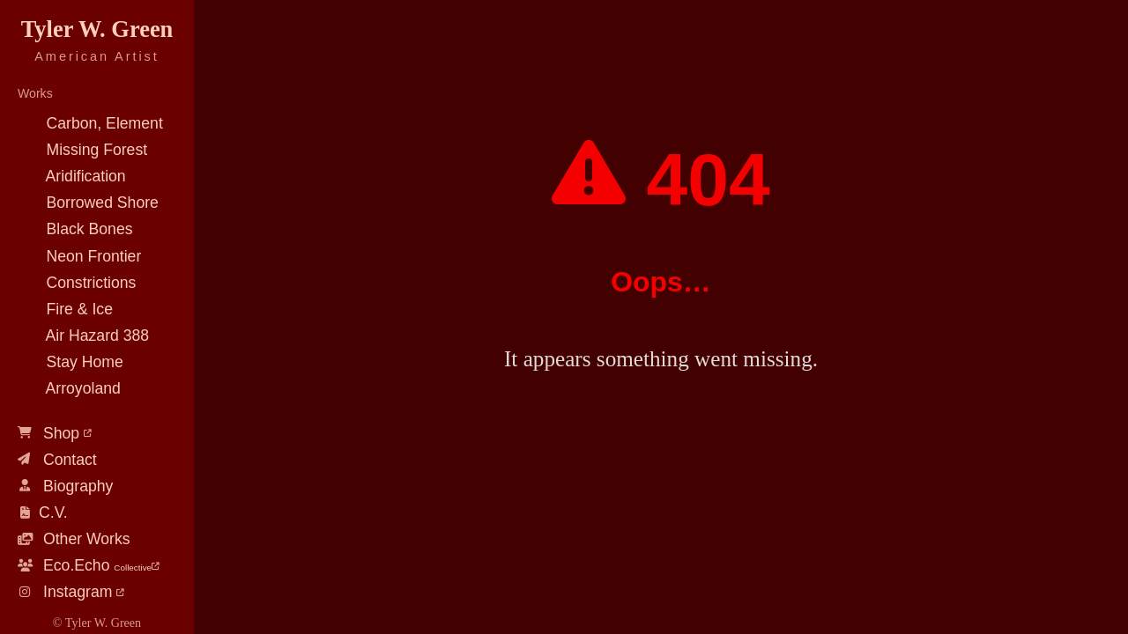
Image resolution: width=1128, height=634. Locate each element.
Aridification (72, 176)
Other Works (74, 539)
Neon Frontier (79, 256)
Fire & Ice (65, 309)
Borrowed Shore (88, 202)
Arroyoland (69, 388)
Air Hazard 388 (83, 335)
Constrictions (77, 282)
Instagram (71, 592)
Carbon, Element (90, 123)
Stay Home (70, 362)
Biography (65, 486)
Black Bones (75, 229)
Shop (55, 433)
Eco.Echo (89, 565)
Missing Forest (82, 149)
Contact (57, 459)
